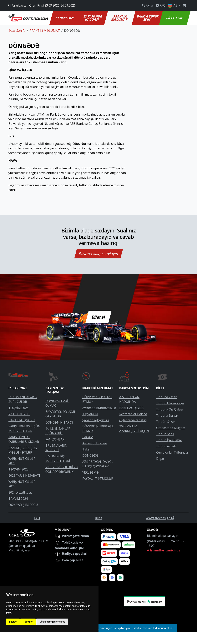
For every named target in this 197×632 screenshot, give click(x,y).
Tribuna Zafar (166, 397)
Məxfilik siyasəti (19, 550)
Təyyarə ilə (90, 414)
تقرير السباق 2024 (20, 492)
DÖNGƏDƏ (90, 455)
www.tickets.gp (160, 518)
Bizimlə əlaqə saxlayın (98, 253)
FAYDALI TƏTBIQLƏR (97, 478)
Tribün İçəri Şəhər (169, 440)
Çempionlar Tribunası (172, 452)
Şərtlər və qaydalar (21, 546)
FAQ (37, 518)
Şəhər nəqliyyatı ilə (95, 420)
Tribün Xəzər (165, 422)
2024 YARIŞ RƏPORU (23, 505)
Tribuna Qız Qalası (169, 409)
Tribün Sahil (165, 434)
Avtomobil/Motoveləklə (99, 408)
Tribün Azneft (166, 446)
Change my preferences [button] (52, 621)
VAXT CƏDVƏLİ (19, 414)
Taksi (86, 449)
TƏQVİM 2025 (18, 469)
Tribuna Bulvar (167, 415)
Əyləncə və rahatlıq (133, 420)
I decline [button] (28, 621)
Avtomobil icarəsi (94, 443)
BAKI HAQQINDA (131, 408)
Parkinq (87, 437)
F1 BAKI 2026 (65, 18)
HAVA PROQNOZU (21, 420)
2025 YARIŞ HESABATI (24, 475)
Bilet (98, 518)
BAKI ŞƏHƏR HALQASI (93, 18)
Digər (160, 458)
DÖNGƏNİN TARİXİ (59, 422)
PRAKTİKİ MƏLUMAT (119, 18)
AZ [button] (173, 5)
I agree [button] (13, 621)
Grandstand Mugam (170, 428)
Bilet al (98, 317)
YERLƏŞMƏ (90, 472)
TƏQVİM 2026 (18, 408)
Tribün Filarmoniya (170, 403)
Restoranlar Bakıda (133, 414)
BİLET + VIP (175, 18)
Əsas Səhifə (16, 30)
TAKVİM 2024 (18, 498)
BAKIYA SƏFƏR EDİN (147, 18)
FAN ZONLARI (55, 439)
